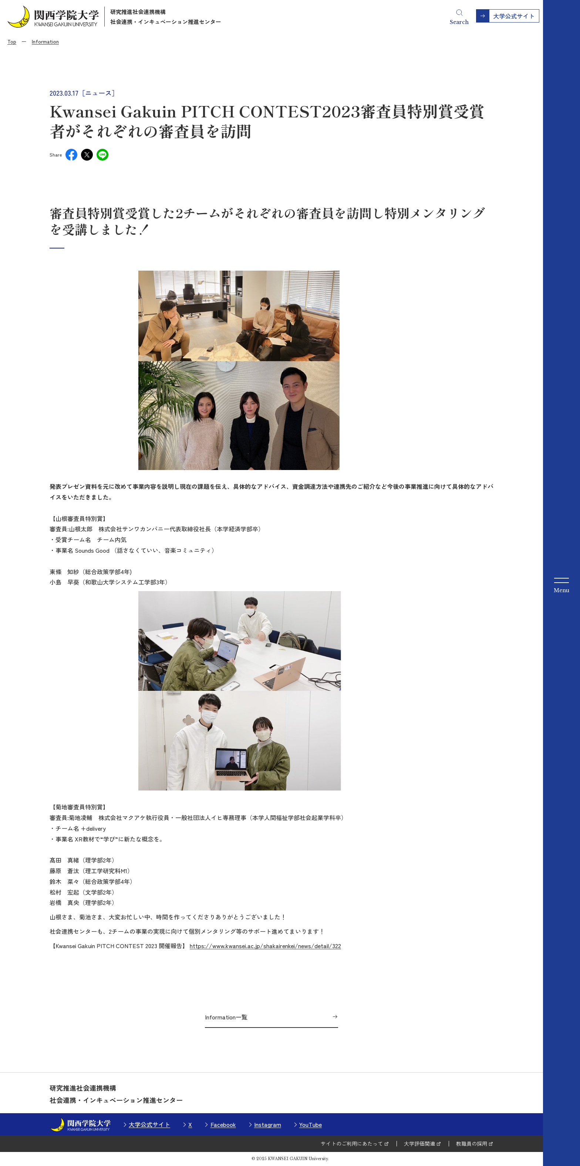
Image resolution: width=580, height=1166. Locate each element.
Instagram (267, 1124)
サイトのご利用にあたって (352, 1143)
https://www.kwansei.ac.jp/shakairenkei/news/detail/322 (265, 945)
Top (11, 41)
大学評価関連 (419, 1143)
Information (45, 41)
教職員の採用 (471, 1143)
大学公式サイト (149, 1124)
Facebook (223, 1124)
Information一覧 (226, 1016)
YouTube (310, 1124)
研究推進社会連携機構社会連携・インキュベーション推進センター (165, 16)
